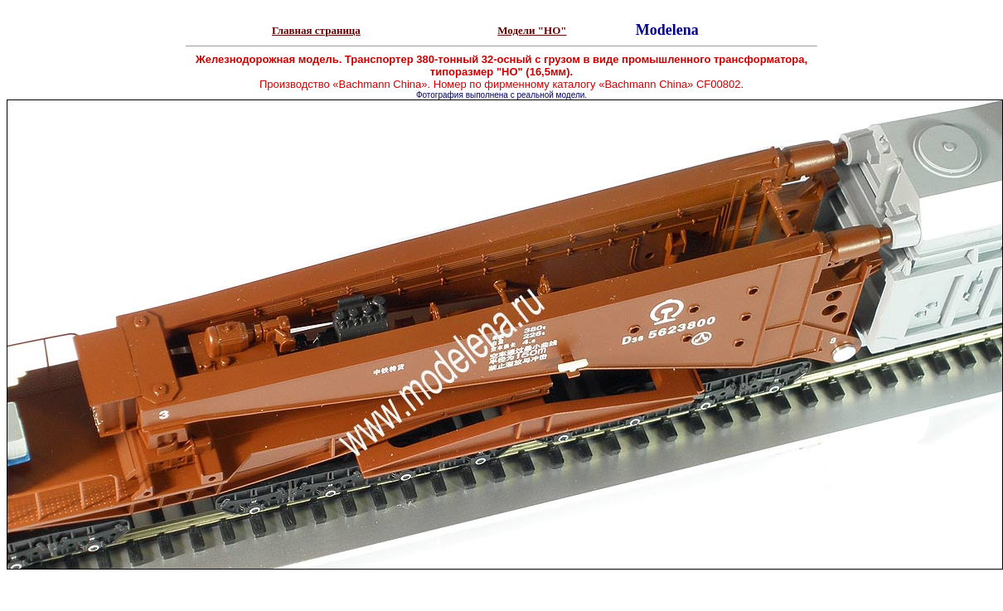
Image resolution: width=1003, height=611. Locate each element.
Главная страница (316, 30)
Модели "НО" (531, 30)
